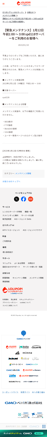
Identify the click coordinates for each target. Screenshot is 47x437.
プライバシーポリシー (10, 302)
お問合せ (31, 263)
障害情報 (6, 281)
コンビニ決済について (10, 305)
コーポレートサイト (10, 392)
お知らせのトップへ (11, 181)
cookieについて (25, 302)
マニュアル (7, 263)
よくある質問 (19, 263)
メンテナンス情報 (23, 173)
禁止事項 (14, 299)
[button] (3, 3)
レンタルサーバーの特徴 (12, 211)
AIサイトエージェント (11, 230)
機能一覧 (28, 211)
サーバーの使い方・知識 (32, 266)
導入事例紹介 (8, 252)
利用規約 (6, 299)
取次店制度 (7, 219)
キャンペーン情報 (19, 278)
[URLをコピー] (30, 199)
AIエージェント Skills (22, 219)
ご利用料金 (7, 241)
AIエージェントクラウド (32, 230)
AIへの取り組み (38, 392)
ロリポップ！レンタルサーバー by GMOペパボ (24, 3)
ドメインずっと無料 (10, 215)
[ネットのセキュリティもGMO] (23, 433)
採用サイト (25, 392)
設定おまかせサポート (11, 266)
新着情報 (6, 278)
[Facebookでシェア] (23, 199)
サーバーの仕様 (27, 215)
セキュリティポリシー (26, 299)
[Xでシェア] (16, 199)
